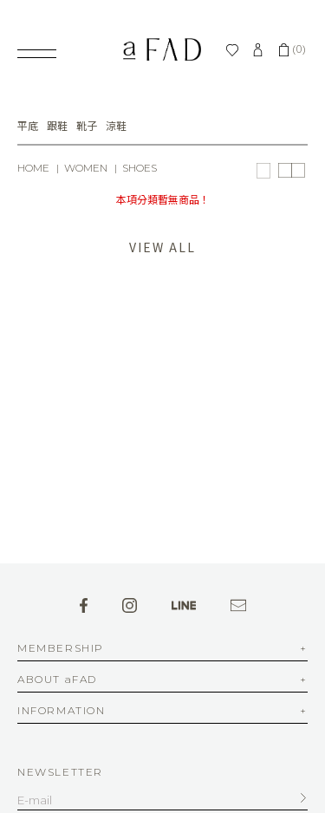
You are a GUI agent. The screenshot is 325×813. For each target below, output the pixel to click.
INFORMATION (61, 711)
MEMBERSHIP (60, 648)
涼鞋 (116, 126)
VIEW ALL (162, 247)
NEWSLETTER (60, 771)
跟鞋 (57, 126)
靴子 (86, 126)
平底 (27, 126)
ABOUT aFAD (57, 680)
